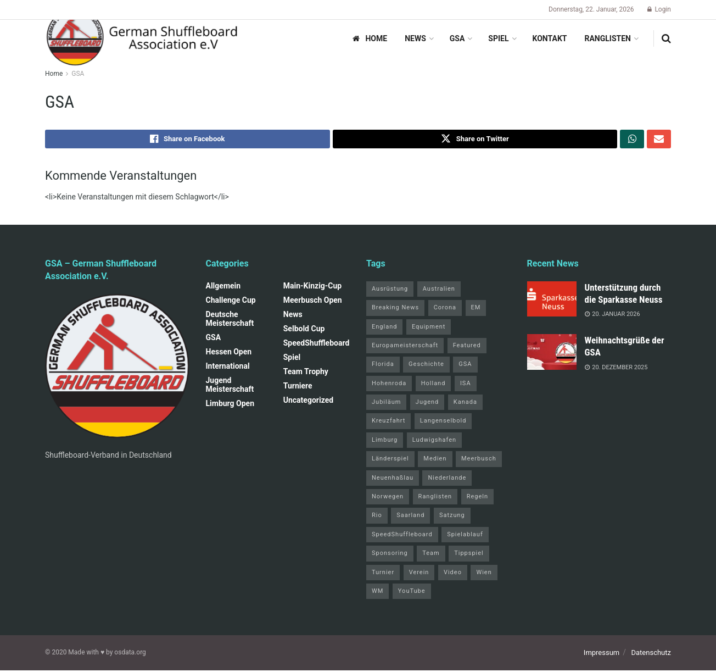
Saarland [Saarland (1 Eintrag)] (410, 517)
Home (370, 38)
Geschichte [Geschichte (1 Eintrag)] (426, 366)
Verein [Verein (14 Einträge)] (419, 573)
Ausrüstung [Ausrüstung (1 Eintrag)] (390, 290)
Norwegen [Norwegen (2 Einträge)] (388, 498)
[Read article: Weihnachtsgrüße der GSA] (552, 353)
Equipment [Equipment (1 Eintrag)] (428, 328)
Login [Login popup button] (659, 9)
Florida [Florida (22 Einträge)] (383, 366)
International (228, 367)
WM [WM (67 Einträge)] (377, 592)
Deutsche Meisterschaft (230, 320)
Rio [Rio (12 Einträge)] (377, 517)
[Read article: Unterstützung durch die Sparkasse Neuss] (552, 300)
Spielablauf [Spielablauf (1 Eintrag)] (465, 536)
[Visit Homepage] (142, 38)
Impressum (601, 655)
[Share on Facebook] (187, 140)
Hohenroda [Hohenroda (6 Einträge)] (389, 384)
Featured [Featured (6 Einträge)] (467, 347)
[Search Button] (666, 38)
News (415, 38)
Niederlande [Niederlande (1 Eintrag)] (447, 479)
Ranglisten (607, 38)
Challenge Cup (231, 301)
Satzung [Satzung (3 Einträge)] (452, 517)
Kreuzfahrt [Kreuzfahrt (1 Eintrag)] (388, 422)
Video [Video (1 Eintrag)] (453, 573)
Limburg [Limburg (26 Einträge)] (385, 441)
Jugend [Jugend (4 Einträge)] (427, 404)
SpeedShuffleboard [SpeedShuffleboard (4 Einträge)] (402, 536)
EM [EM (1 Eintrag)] (476, 309)
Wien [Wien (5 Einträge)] (483, 573)
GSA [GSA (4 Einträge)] (465, 366)
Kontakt (550, 38)
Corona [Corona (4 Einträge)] (445, 309)
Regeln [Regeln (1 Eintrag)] (477, 498)
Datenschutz (651, 655)
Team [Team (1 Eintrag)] (431, 555)
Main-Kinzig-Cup (312, 287)
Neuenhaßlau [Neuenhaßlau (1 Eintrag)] (392, 479)
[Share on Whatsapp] (632, 140)
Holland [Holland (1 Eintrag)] (433, 384)
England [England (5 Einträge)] (384, 328)
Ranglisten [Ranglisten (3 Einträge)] (435, 498)
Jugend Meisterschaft (230, 386)
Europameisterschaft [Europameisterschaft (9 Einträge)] (405, 347)
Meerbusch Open (312, 301)
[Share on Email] (659, 140)
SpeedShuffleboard (316, 344)
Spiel (498, 38)
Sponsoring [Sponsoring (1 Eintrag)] (390, 555)
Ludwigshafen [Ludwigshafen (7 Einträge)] (434, 441)
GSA (457, 38)
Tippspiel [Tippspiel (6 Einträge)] (469, 555)
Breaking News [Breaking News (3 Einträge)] (395, 309)
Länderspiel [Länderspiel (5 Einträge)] (390, 460)
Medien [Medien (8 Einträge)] (434, 460)
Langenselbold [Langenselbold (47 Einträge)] (443, 422)
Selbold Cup (304, 330)
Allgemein (223, 287)
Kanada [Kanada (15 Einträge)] (465, 404)
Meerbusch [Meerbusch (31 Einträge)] (478, 460)
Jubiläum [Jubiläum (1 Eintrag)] (386, 404)
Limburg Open (230, 405)
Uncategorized (308, 401)
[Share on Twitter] (475, 140)
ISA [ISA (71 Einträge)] (465, 384)
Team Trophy (305, 373)
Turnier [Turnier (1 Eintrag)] (383, 573)
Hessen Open (229, 353)
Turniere (297, 387)
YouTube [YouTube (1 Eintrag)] (412, 592)
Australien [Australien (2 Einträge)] (439, 290)
